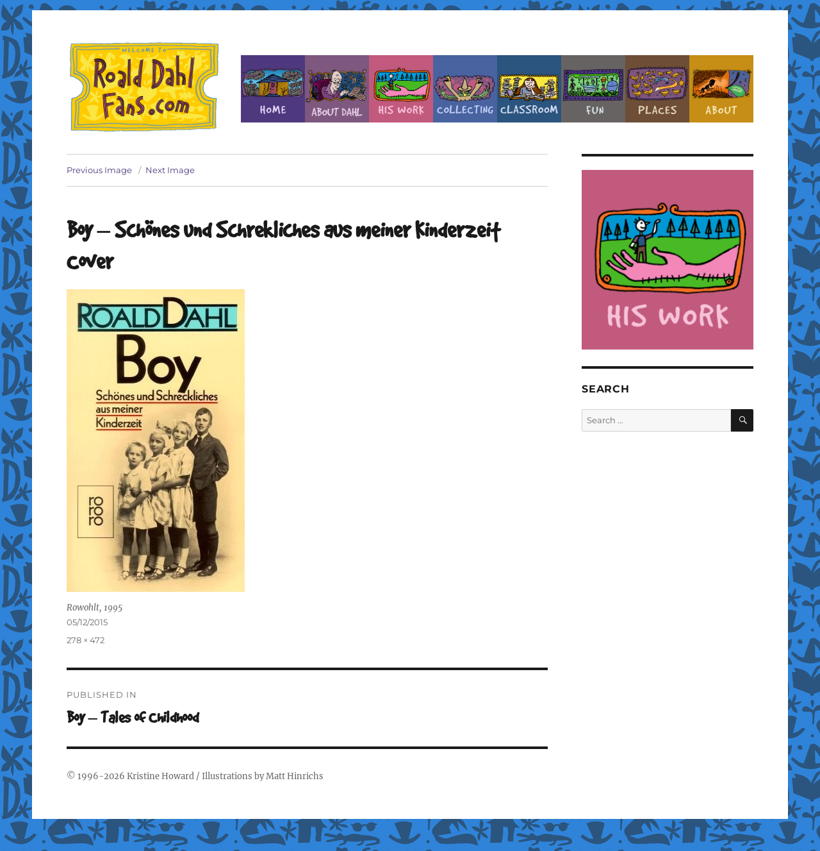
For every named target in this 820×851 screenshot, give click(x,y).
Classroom (529, 88)
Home (273, 88)
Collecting (465, 88)
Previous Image (99, 170)
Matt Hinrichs (295, 776)
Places (657, 88)
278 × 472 (85, 640)
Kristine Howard (160, 776)
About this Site (721, 88)
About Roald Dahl (337, 88)
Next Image (170, 170)
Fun (593, 88)
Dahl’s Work (401, 88)
